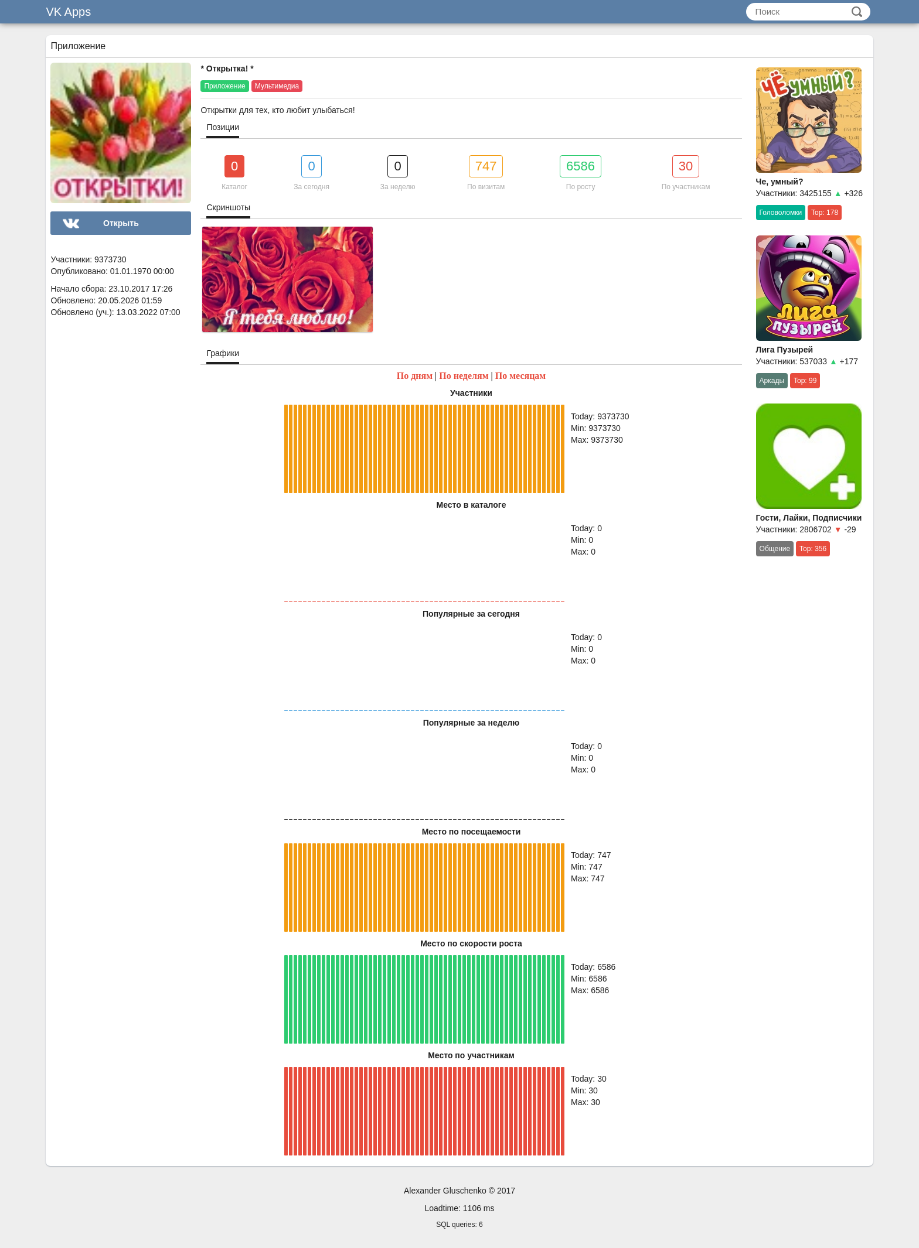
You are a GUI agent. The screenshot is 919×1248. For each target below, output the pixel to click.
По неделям (463, 376)
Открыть (121, 223)
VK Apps (68, 11)
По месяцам (520, 376)
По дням (415, 376)
